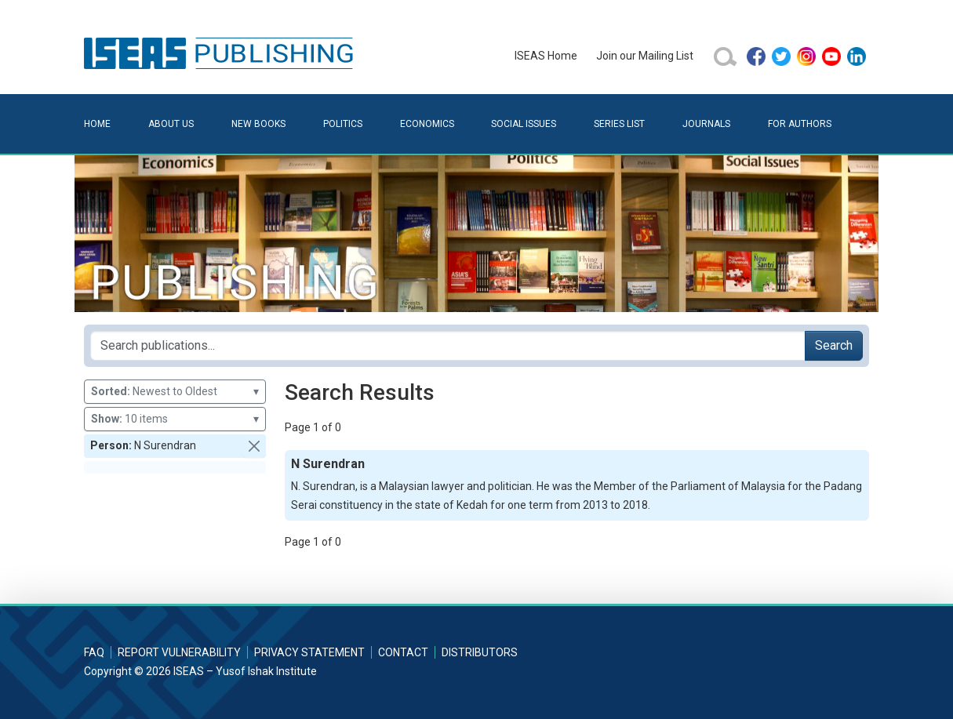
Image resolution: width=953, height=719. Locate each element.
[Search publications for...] (448, 346)
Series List (619, 123)
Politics (342, 123)
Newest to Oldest (175, 391)
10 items (175, 419)
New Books (258, 123)
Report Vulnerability (179, 652)
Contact (403, 652)
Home (97, 123)
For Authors (799, 123)
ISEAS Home (546, 55)
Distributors (480, 652)
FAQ (94, 652)
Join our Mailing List (644, 55)
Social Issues (523, 123)
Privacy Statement (309, 652)
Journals (706, 123)
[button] (254, 446)
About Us (171, 123)
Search (834, 345)
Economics (427, 123)
